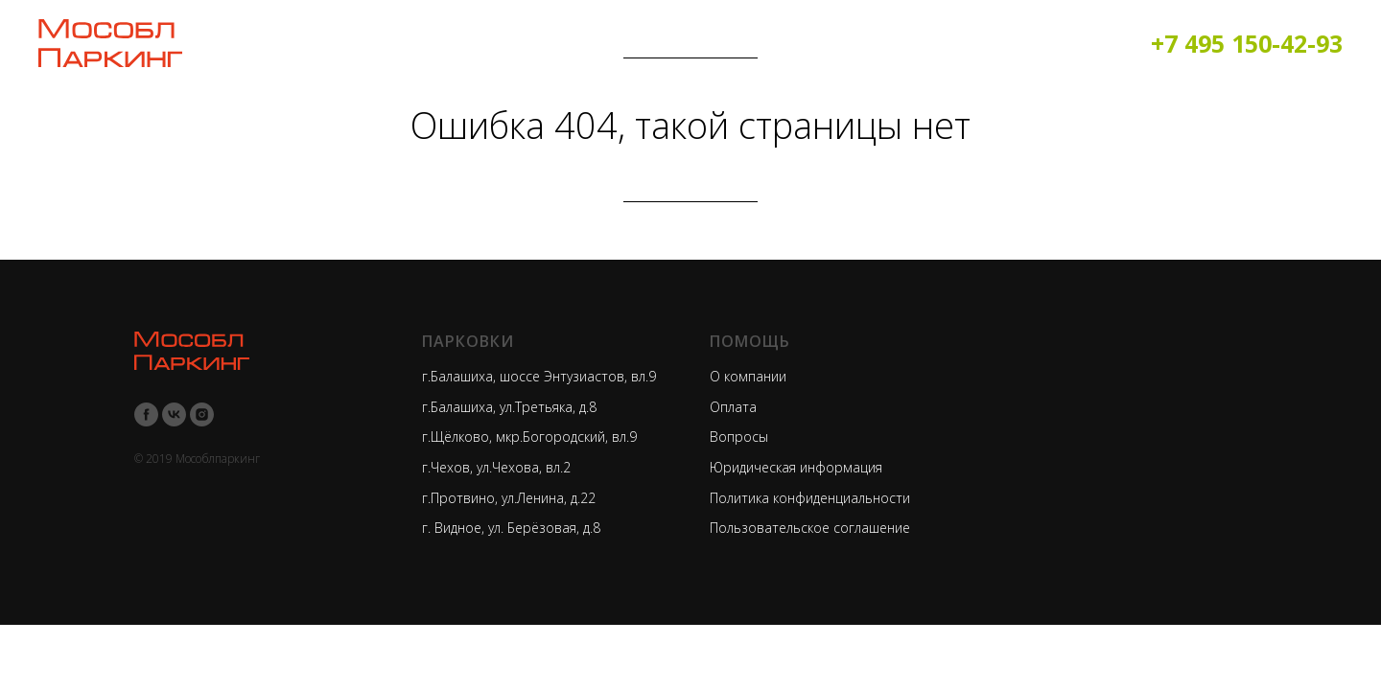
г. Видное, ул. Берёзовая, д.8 (511, 527)
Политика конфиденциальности (810, 498)
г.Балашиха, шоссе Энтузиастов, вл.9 (539, 376)
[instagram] (202, 414)
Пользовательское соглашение (810, 527)
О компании (748, 376)
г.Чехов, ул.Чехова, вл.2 (496, 467)
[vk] (174, 414)
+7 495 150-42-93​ (1247, 43)
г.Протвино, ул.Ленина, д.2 (505, 498)
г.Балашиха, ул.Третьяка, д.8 (509, 407)
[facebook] (146, 414)
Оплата (733, 407)
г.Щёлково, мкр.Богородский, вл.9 (529, 436)
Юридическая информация (796, 467)
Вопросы (739, 436)
